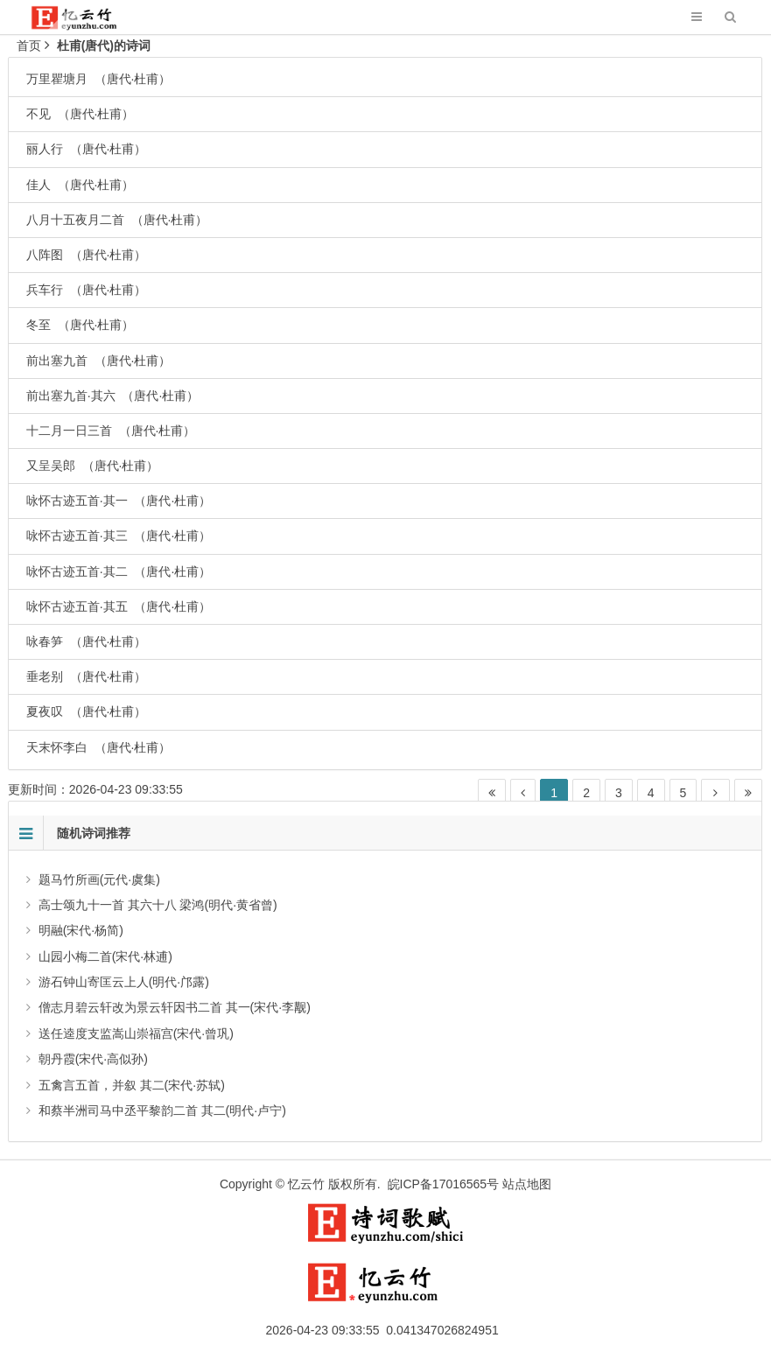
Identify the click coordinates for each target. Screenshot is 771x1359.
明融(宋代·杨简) (81, 930)
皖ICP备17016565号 (444, 1184)
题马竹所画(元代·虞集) (99, 879)
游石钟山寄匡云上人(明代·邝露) (124, 982)
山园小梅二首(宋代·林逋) (105, 956)
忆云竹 (306, 1184)
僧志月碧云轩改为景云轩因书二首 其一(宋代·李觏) (175, 1007)
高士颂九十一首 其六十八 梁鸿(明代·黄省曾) (158, 905)
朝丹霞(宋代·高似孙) (93, 1059)
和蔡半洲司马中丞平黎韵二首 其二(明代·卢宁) (162, 1110)
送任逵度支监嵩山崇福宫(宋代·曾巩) (136, 1033)
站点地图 (526, 1184)
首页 (29, 46)
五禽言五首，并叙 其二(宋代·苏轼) (132, 1085)
